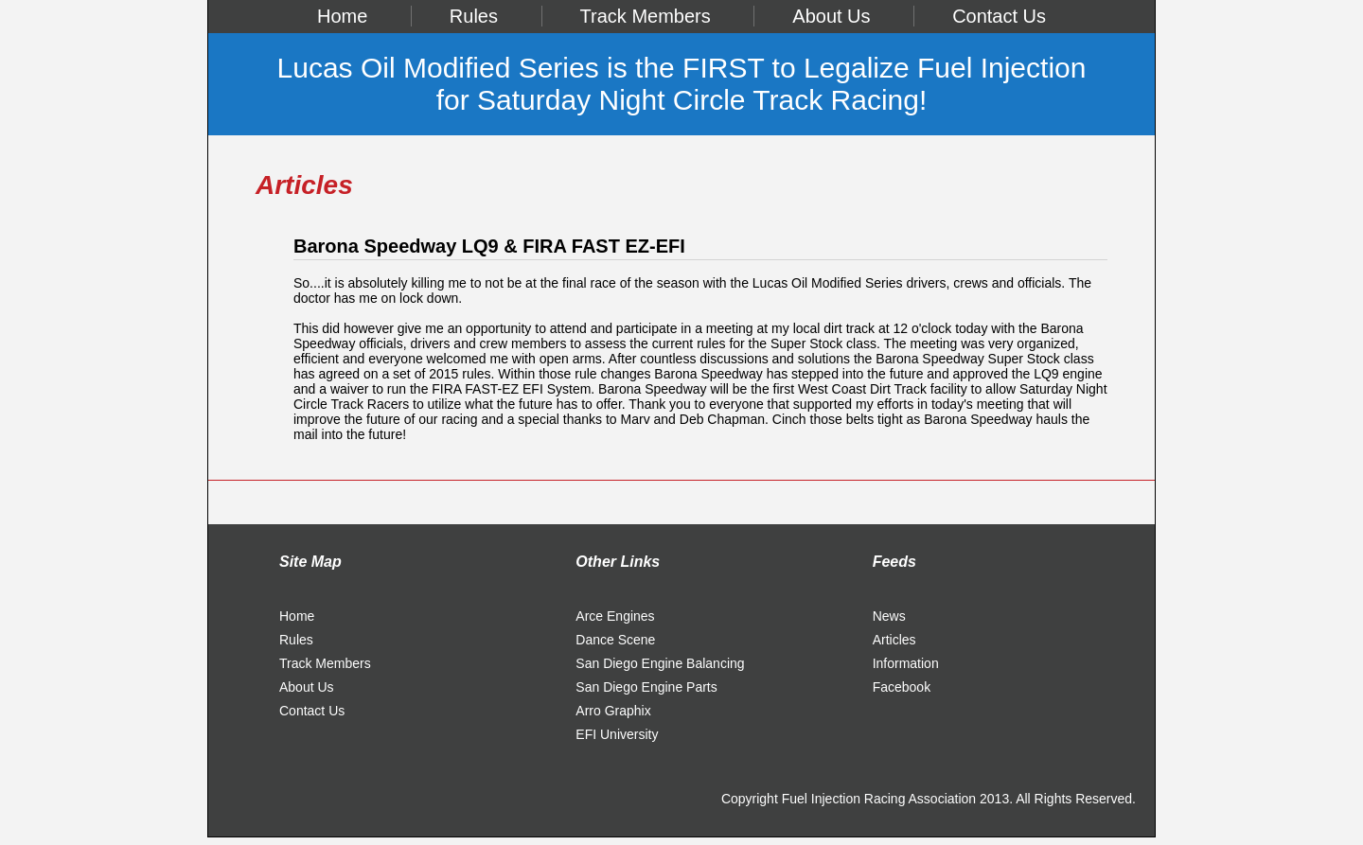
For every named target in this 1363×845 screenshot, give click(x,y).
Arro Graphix (612, 710)
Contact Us (999, 16)
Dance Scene (615, 639)
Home (342, 16)
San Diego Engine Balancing (659, 663)
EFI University (616, 734)
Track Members (645, 16)
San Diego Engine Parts (646, 687)
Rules (474, 16)
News (889, 616)
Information (906, 663)
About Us (831, 16)
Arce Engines (614, 616)
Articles (894, 639)
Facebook (901, 687)
